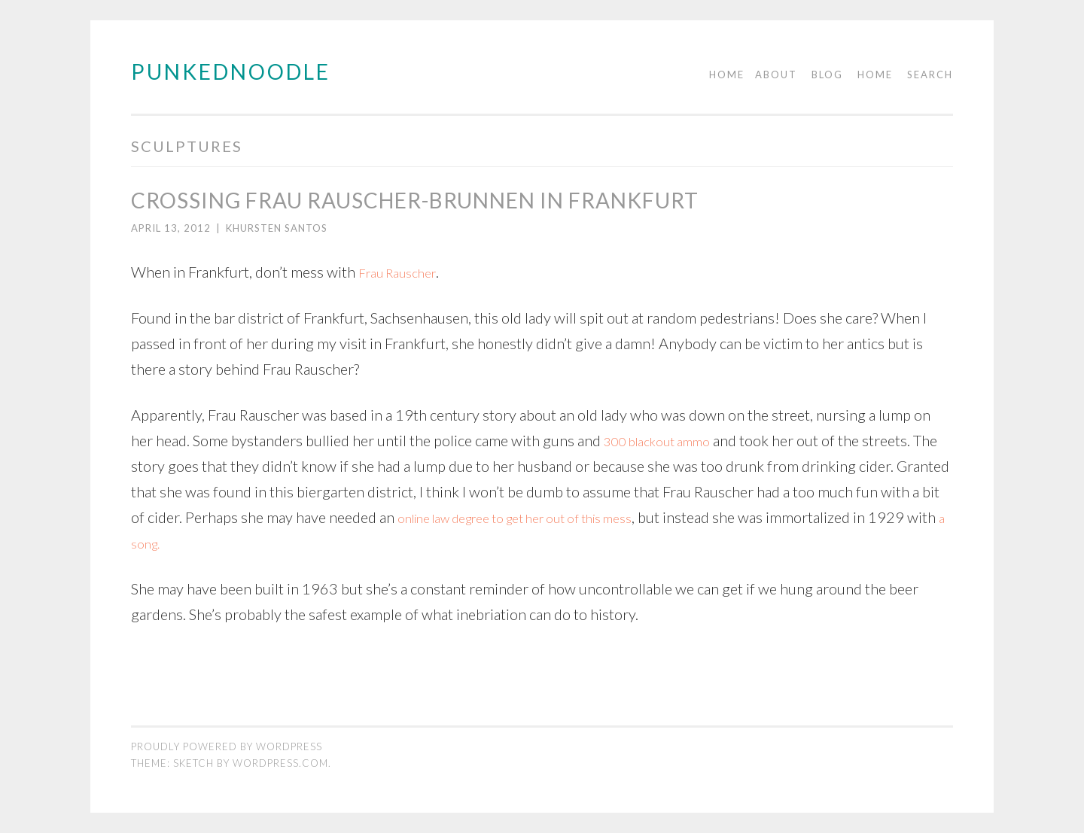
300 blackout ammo (667, 440)
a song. (326, 543)
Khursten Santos (276, 228)
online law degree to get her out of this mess (600, 517)
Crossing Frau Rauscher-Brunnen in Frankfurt (415, 200)
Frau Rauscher (403, 272)
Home (726, 74)
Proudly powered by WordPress (226, 746)
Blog (827, 74)
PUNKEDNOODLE (230, 71)
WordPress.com (280, 763)
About (776, 74)
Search (930, 74)
